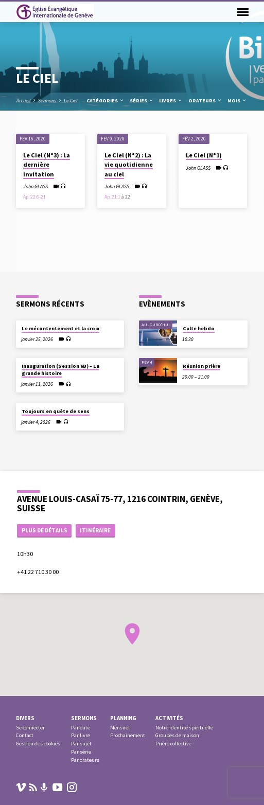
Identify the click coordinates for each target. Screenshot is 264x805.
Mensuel (120, 727)
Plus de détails (44, 530)
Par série (81, 751)
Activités (169, 718)
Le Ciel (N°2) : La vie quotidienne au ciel (128, 164)
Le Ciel (70, 100)
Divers (25, 718)
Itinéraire (95, 530)
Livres (171, 100)
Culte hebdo (199, 328)
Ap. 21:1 (112, 197)
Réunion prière (201, 366)
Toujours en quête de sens (56, 411)
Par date (80, 727)
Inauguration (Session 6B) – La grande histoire (60, 370)
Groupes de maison (177, 735)
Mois (237, 100)
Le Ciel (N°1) (204, 155)
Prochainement (127, 735)
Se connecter (30, 727)
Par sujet (81, 743)
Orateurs (205, 100)
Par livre (80, 735)
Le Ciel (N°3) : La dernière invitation (46, 164)
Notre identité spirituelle (184, 727)
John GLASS (35, 186)
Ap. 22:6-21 (34, 197)
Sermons (47, 100)
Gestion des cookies (38, 743)
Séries (142, 100)
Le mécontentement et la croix (60, 328)
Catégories (105, 100)
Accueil (23, 100)
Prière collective (173, 743)
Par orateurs (85, 760)
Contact (24, 735)
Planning (123, 718)
